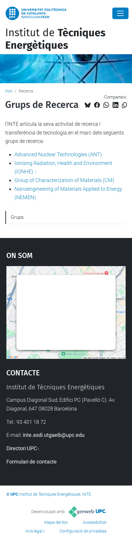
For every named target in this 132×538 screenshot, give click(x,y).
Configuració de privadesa (83, 531)
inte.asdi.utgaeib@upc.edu (54, 435)
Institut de (55, 39)
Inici (8, 91)
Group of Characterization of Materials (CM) (64, 180)
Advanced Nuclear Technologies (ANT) (58, 154)
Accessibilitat (95, 522)
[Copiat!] (124, 105)
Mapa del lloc (56, 522)
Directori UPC (21, 448)
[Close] (120, 13)
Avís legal (33, 531)
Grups (17, 217)
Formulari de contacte (31, 462)
